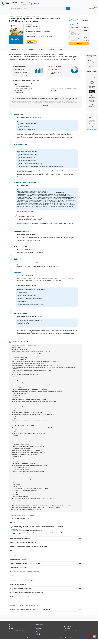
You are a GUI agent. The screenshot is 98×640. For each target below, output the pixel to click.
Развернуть (45, 104)
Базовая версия (73, 26)
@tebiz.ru (14, 528)
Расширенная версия (74, 30)
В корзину (79, 42)
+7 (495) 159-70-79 (68, 627)
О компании (39, 627)
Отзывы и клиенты (92, 128)
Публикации (39, 632)
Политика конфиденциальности (17, 631)
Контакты (38, 629)
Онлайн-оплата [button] (72, 20)
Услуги (38, 631)
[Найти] (68, 8)
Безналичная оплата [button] (73, 18)
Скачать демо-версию (30, 41)
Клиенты (11, 629)
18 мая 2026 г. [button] (72, 23)
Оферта (11, 632)
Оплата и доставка (13, 627)
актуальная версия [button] (46, 29)
